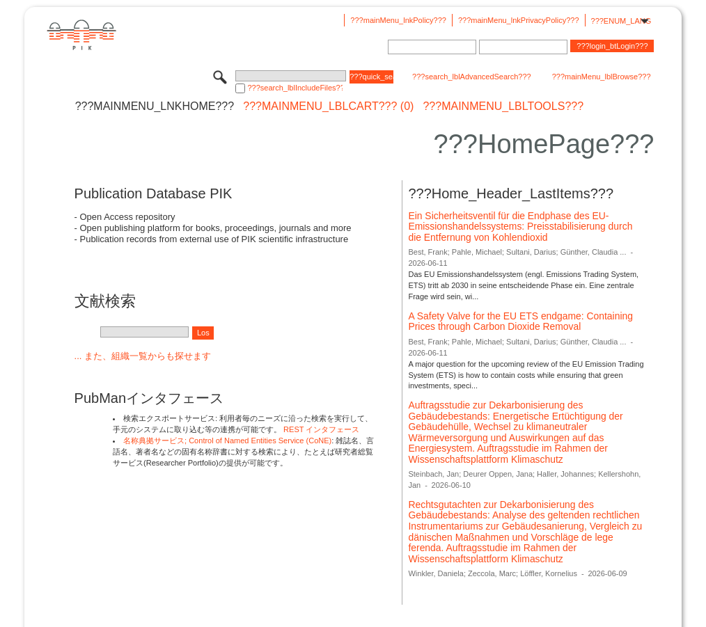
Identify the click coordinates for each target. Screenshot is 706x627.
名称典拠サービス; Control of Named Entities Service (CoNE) (227, 440)
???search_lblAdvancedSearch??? (471, 76)
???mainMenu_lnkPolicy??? (398, 20)
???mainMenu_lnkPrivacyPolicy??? (518, 20)
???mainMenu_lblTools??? (503, 106)
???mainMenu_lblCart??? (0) (328, 106)
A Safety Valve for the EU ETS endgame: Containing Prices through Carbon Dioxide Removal (520, 321)
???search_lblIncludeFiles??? (295, 88)
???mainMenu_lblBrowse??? (601, 76)
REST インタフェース (321, 429)
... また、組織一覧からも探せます (142, 356)
